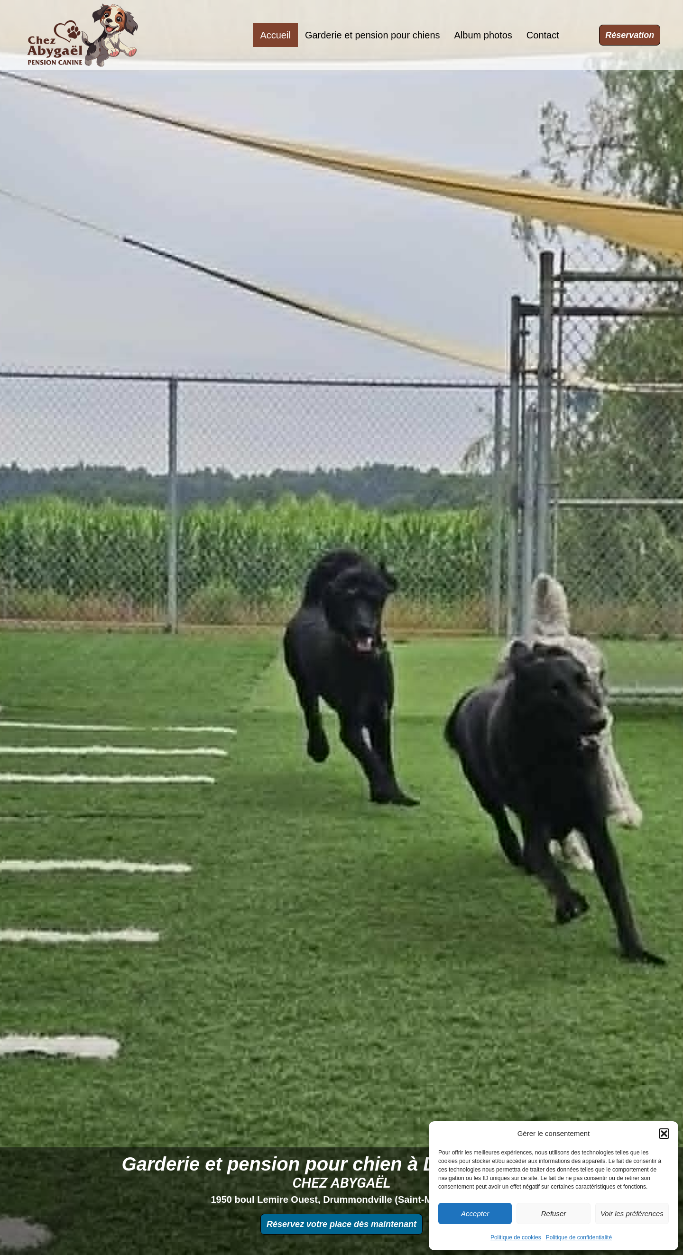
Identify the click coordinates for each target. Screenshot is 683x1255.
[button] (664, 1133)
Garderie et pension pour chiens (372, 35)
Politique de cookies (515, 1237)
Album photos (483, 35)
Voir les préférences (632, 1213)
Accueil (275, 35)
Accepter (475, 1213)
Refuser (553, 1213)
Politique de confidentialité (579, 1237)
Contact (542, 35)
